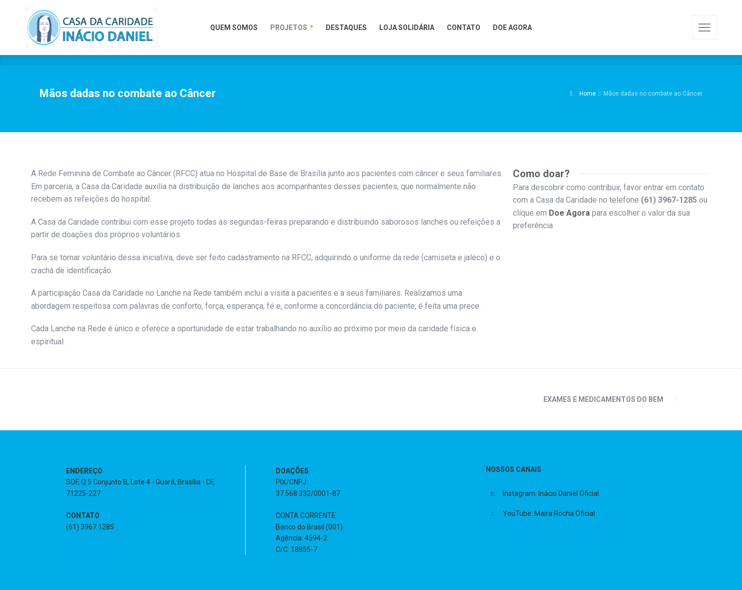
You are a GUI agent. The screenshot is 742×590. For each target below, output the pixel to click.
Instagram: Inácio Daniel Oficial (551, 493)
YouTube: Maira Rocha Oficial (549, 513)
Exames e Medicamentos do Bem (603, 399)
